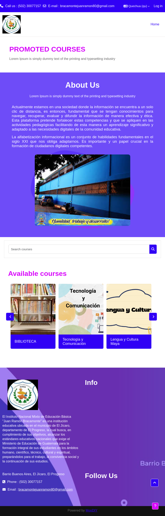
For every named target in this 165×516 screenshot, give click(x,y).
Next (153, 317)
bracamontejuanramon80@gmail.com (87, 6)
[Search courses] (79, 249)
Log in (158, 6)
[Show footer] (155, 506)
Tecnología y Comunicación (74, 341)
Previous (10, 317)
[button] (136, 6)
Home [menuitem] (155, 24)
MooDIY (92, 510)
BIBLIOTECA (25, 341)
